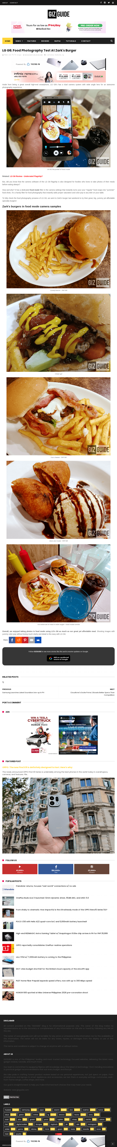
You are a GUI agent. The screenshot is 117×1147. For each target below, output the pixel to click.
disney (34, 1129)
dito (19, 1119)
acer (7, 1119)
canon (102, 1119)
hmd (47, 1129)
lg (63, 55)
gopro (60, 1129)
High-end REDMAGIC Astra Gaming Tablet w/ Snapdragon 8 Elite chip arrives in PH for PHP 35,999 (62, 933)
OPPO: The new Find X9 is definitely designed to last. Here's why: (37, 767)
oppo (42, 1110)
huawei (8, 1110)
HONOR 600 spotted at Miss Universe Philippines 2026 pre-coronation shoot (52, 992)
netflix (88, 1119)
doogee (39, 1124)
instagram (92, 1124)
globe (21, 1115)
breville (86, 1129)
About (5, 3)
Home (7, 41)
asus (7, 1115)
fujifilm (60, 1119)
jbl (67, 1124)
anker (7, 1129)
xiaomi (56, 1110)
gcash (32, 1119)
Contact (14, 3)
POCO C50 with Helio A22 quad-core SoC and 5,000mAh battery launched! (51, 921)
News (18, 41)
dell (77, 1124)
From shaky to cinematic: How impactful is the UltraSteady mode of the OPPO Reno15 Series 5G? (61, 909)
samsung (26, 1110)
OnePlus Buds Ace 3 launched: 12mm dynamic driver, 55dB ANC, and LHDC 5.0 (52, 898)
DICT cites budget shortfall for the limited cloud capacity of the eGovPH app (52, 969)
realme (86, 1110)
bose (99, 1129)
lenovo (61, 1115)
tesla (73, 1129)
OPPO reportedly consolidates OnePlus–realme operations (44, 945)
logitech (54, 1124)
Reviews (45, 41)
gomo (20, 1129)
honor (100, 1110)
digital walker (22, 1124)
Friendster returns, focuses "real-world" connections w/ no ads (46, 886)
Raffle (57, 41)
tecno (76, 1115)
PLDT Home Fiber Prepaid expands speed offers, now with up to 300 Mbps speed (54, 980)
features (58, 55)
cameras (50, 55)
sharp (74, 1119)
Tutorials (71, 41)
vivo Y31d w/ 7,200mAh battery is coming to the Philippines (43, 957)
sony (91, 1115)
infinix (35, 1115)
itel (6, 1124)
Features (31, 41)
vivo (71, 1110)
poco (46, 1119)
